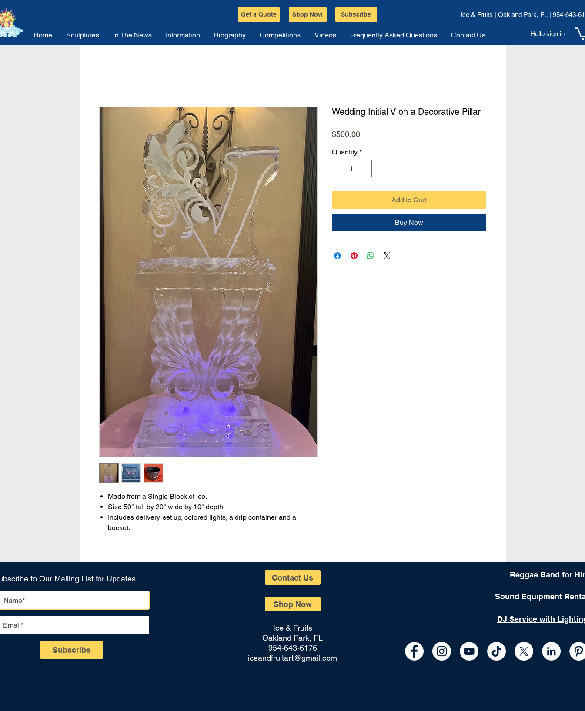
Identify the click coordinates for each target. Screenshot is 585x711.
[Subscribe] (356, 14)
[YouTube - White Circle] (469, 651)
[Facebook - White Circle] (414, 651)
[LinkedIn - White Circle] (551, 651)
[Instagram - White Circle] (441, 651)
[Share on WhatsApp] (370, 255)
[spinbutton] (351, 168)
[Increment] (364, 168)
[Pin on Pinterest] (354, 255)
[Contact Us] (293, 577)
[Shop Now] (308, 14)
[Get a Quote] (259, 14)
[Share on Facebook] (337, 255)
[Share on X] (387, 255)
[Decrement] (339, 168)
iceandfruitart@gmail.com (292, 657)
